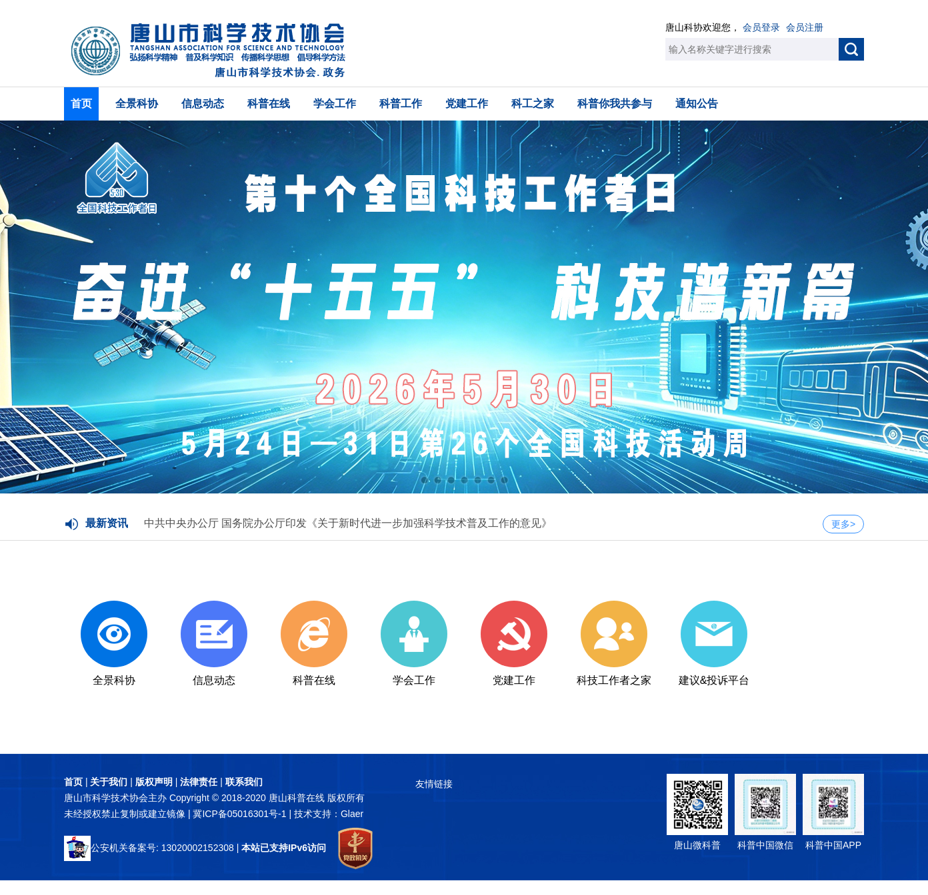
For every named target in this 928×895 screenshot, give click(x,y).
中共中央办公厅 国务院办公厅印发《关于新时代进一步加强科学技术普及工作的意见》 (348, 523)
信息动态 (202, 103)
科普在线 (268, 103)
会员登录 (761, 27)
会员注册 (804, 27)
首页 (81, 103)
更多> (843, 524)
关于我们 (108, 781)
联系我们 (244, 781)
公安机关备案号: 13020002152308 (149, 847)
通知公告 (696, 103)
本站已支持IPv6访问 (283, 847)
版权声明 (154, 781)
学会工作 (334, 103)
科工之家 (532, 103)
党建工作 (466, 103)
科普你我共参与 (614, 103)
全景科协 (136, 103)
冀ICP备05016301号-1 (241, 813)
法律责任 (198, 781)
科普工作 (400, 103)
